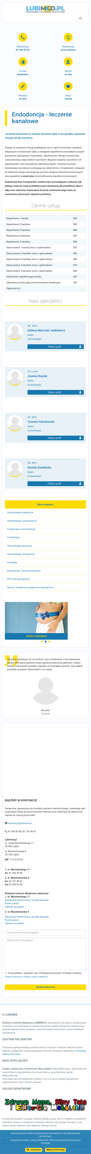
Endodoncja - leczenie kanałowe (24, 570)
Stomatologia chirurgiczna (21, 554)
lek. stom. (56, 332)
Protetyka (12, 562)
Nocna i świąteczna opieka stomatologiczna (30, 587)
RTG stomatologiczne (18, 579)
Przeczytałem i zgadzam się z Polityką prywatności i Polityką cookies (42, 973)
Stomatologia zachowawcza (22, 520)
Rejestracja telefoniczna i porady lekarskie (27, 900)
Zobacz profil (64, 346)
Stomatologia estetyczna (20, 512)
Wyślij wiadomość (45, 987)
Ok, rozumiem (33, 1149)
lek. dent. (56, 424)
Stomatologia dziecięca (19, 545)
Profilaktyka (13, 537)
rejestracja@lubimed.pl (20, 823)
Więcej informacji (55, 1149)
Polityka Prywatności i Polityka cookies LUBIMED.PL (26, 977)
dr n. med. (56, 378)
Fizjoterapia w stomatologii (21, 529)
